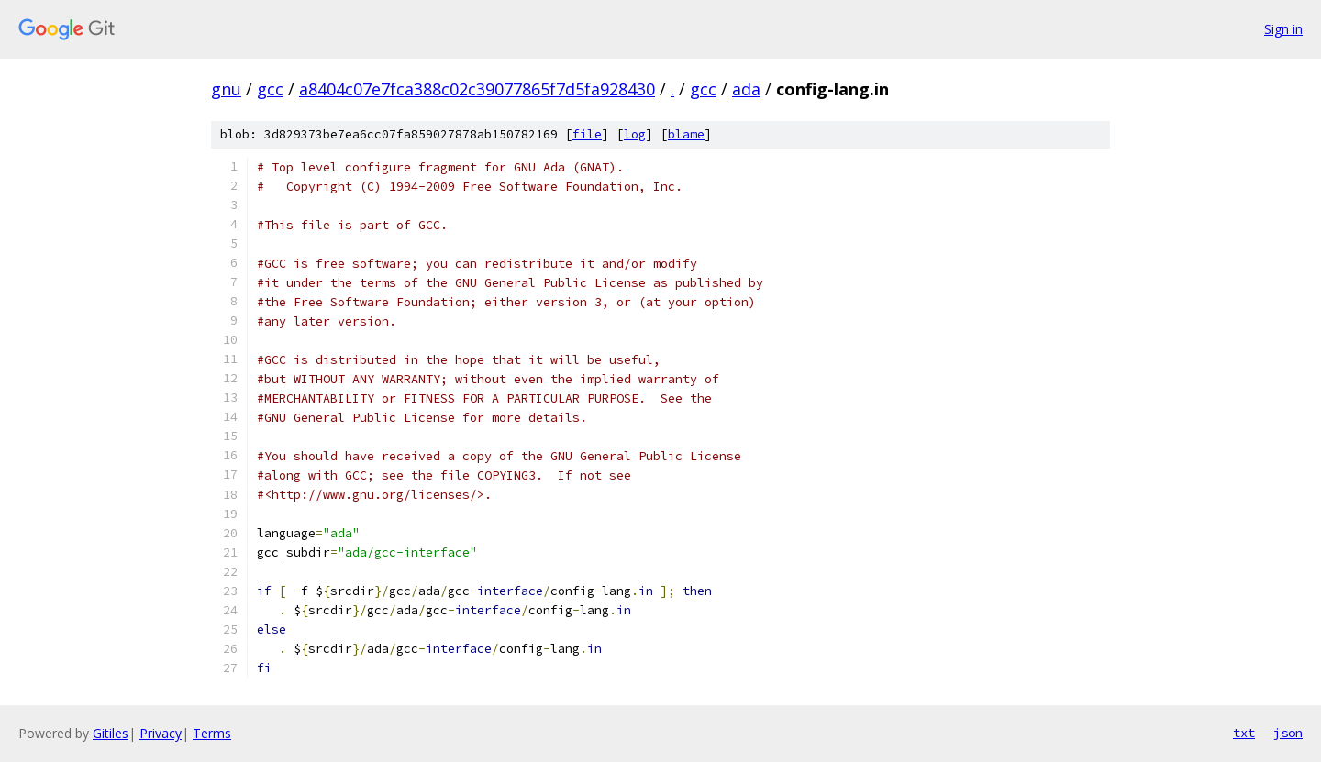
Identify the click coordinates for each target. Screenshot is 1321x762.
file (587, 134)
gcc (270, 89)
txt (1244, 732)
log (635, 134)
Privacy (160, 733)
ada (746, 89)
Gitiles (110, 733)
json (1288, 732)
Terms (212, 733)
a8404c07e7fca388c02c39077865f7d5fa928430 (477, 89)
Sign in (1283, 29)
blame (686, 134)
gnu (226, 89)
